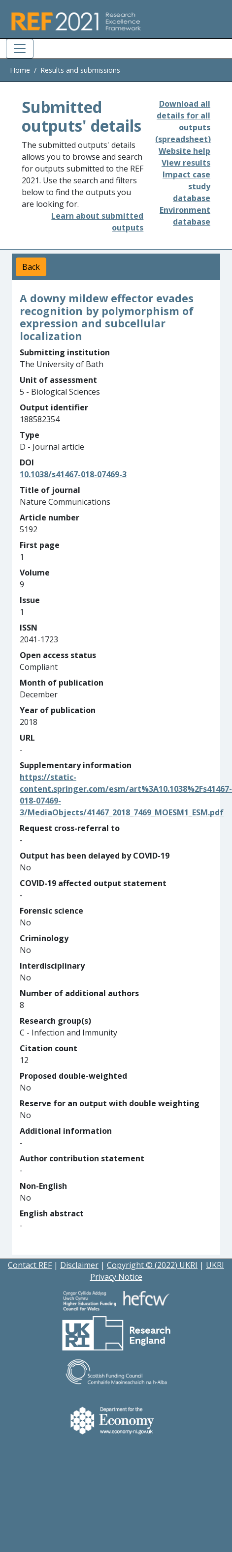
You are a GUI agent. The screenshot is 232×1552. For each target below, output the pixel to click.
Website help (184, 150)
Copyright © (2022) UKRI (152, 1265)
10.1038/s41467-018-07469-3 (73, 474)
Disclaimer (79, 1265)
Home (20, 70)
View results (186, 162)
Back (31, 266)
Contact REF (30, 1265)
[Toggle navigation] (19, 48)
